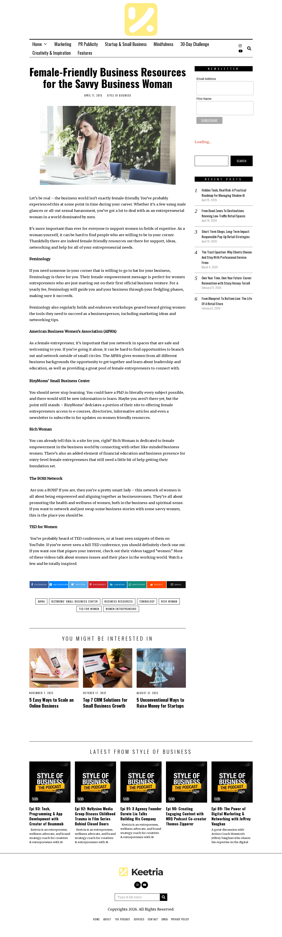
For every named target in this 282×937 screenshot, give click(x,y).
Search (242, 161)
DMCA (165, 920)
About (107, 920)
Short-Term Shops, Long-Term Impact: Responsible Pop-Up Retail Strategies (225, 236)
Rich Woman (169, 602)
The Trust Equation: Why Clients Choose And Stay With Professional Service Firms (225, 262)
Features (85, 52)
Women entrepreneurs (121, 609)
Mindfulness (163, 44)
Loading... (203, 142)
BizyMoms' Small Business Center (74, 602)
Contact (153, 920)
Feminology (147, 602)
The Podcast (122, 920)
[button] (163, 897)
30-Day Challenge (194, 44)
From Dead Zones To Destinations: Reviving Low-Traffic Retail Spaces (225, 213)
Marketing (63, 44)
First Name (203, 98)
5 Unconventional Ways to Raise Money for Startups (160, 703)
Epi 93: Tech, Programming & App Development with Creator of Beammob (46, 816)
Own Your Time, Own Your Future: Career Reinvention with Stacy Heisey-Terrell (223, 288)
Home (37, 44)
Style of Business (119, 95)
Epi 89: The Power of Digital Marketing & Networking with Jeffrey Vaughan (231, 816)
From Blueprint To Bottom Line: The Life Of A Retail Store (225, 311)
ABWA (41, 602)
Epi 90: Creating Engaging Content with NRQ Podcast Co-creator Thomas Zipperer (186, 816)
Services (139, 920)
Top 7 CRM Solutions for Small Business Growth (105, 703)
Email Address (206, 79)
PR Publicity (88, 44)
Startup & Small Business (126, 44)
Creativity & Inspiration (51, 52)
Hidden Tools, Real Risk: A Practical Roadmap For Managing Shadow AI (226, 192)
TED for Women (89, 609)
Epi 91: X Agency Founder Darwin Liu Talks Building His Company (141, 814)
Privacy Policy (180, 920)
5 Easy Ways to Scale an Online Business (51, 703)
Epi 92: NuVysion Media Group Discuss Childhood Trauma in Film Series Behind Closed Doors (95, 816)
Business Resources (118, 602)
